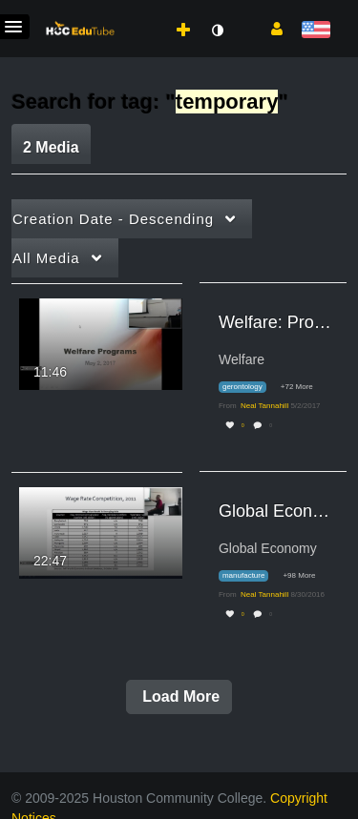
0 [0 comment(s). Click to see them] (271, 425)
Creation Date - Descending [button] (113, 219)
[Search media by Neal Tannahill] (264, 405)
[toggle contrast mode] (217, 30)
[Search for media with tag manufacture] (251, 576)
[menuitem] (141, 10)
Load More (179, 696)
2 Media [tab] (51, 147)
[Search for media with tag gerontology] (250, 387)
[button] (269, 28)
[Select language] (315, 31)
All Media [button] (46, 258)
